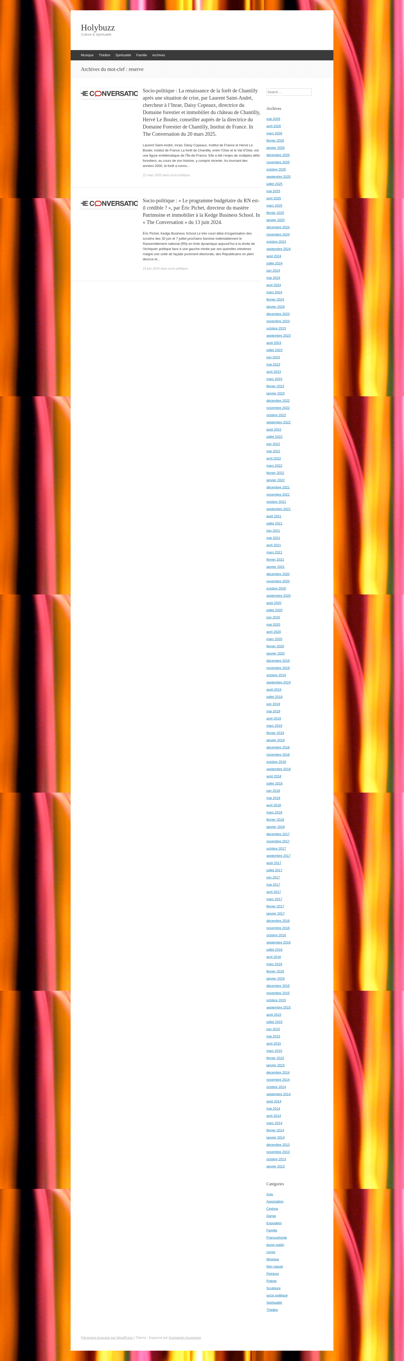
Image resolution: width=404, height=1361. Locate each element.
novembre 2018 (278, 754)
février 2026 (275, 140)
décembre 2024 (278, 227)
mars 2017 (274, 899)
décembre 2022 (278, 400)
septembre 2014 (278, 1094)
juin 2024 (273, 270)
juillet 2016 (274, 950)
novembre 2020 (278, 581)
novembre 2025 (278, 162)
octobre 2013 (276, 1159)
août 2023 (273, 343)
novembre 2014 (278, 1080)
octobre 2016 (276, 935)
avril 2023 (273, 372)
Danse (271, 1216)
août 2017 (273, 863)
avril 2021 (273, 545)
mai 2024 (273, 278)
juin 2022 (273, 444)
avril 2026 (273, 126)
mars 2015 (274, 1051)
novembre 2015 (278, 993)
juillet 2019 (274, 697)
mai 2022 (273, 451)
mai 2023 (273, 364)
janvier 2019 (275, 740)
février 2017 (275, 906)
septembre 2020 (278, 596)
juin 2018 (273, 791)
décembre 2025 (278, 155)
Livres (270, 1252)
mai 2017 (273, 885)
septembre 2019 (278, 682)
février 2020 (275, 646)
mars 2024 (274, 292)
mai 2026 (273, 119)
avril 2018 (273, 805)
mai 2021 (273, 538)
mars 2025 (274, 205)
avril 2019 (273, 718)
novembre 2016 (278, 928)
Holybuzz (98, 27)
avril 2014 (273, 1116)
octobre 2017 (276, 848)
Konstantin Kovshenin (185, 1338)
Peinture (272, 1274)
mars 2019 (274, 726)
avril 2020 (273, 632)
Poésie (271, 1281)
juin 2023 (273, 357)
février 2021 (275, 559)
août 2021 (273, 516)
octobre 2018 (276, 762)
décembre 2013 (278, 1145)
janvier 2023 (275, 393)
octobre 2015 (276, 1000)
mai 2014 (273, 1108)
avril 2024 (273, 285)
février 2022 (275, 473)
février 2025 (275, 213)
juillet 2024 (274, 263)
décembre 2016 (278, 921)
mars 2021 (274, 552)
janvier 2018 (275, 827)
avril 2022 (273, 458)
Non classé (274, 1266)
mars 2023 (274, 379)
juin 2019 (273, 704)
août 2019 (273, 689)
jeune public (275, 1245)
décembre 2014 (278, 1072)
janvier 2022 (275, 480)
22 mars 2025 (152, 175)
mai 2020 (273, 624)
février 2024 (275, 299)
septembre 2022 (278, 422)
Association (274, 1201)
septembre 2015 (278, 1007)
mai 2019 (273, 711)
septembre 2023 (278, 335)
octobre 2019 (276, 675)
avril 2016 (273, 957)
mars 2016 (274, 964)
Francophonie (276, 1237)
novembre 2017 (278, 841)
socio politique (180, 175)
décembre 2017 (278, 834)
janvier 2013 (275, 1166)
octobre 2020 (276, 588)
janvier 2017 (275, 913)
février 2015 (275, 1058)
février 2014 (275, 1130)
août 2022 (273, 429)
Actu (269, 1194)
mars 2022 (274, 466)
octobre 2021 (276, 502)
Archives (158, 55)
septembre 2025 (278, 177)
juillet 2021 (274, 523)
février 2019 (275, 733)
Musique (87, 55)
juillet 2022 (274, 437)
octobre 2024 (276, 242)
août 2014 (273, 1101)
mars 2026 (274, 133)
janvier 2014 (275, 1137)
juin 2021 (273, 531)
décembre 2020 (278, 574)
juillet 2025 (274, 184)
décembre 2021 (278, 487)
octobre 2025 (276, 169)
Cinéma (272, 1209)
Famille (141, 55)
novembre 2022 (278, 408)
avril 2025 (273, 198)
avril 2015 (273, 1043)
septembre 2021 (278, 509)
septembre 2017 (278, 856)
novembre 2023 (278, 321)
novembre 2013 (278, 1152)
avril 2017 (273, 892)
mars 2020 (274, 639)
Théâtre (104, 55)
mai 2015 (273, 1036)
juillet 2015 (274, 1022)
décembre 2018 (278, 747)
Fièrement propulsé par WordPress (107, 1338)
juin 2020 (273, 617)
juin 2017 (273, 877)
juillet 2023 (274, 350)
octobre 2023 (276, 328)
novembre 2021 (278, 494)
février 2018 (275, 820)
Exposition (274, 1223)
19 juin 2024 (151, 268)
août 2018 (273, 776)
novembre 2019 (278, 668)
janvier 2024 (275, 307)
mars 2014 (274, 1123)
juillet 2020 (274, 610)
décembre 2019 (278, 661)
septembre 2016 (278, 942)
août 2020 (273, 603)
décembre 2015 (278, 986)
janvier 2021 (275, 567)
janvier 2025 (275, 220)
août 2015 (273, 1015)
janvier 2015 (275, 1065)
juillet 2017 (274, 870)
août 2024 (273, 256)
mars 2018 (274, 812)
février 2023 (275, 386)
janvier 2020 (275, 653)
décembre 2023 (278, 314)
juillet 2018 (274, 783)
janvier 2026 (275, 148)
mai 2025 (273, 191)
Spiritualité (123, 55)
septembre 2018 (278, 769)
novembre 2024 (278, 234)
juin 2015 (273, 1029)
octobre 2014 (276, 1087)
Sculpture (273, 1288)
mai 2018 (273, 798)
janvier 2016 (275, 978)
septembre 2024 (278, 249)
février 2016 (275, 971)
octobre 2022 (276, 415)
